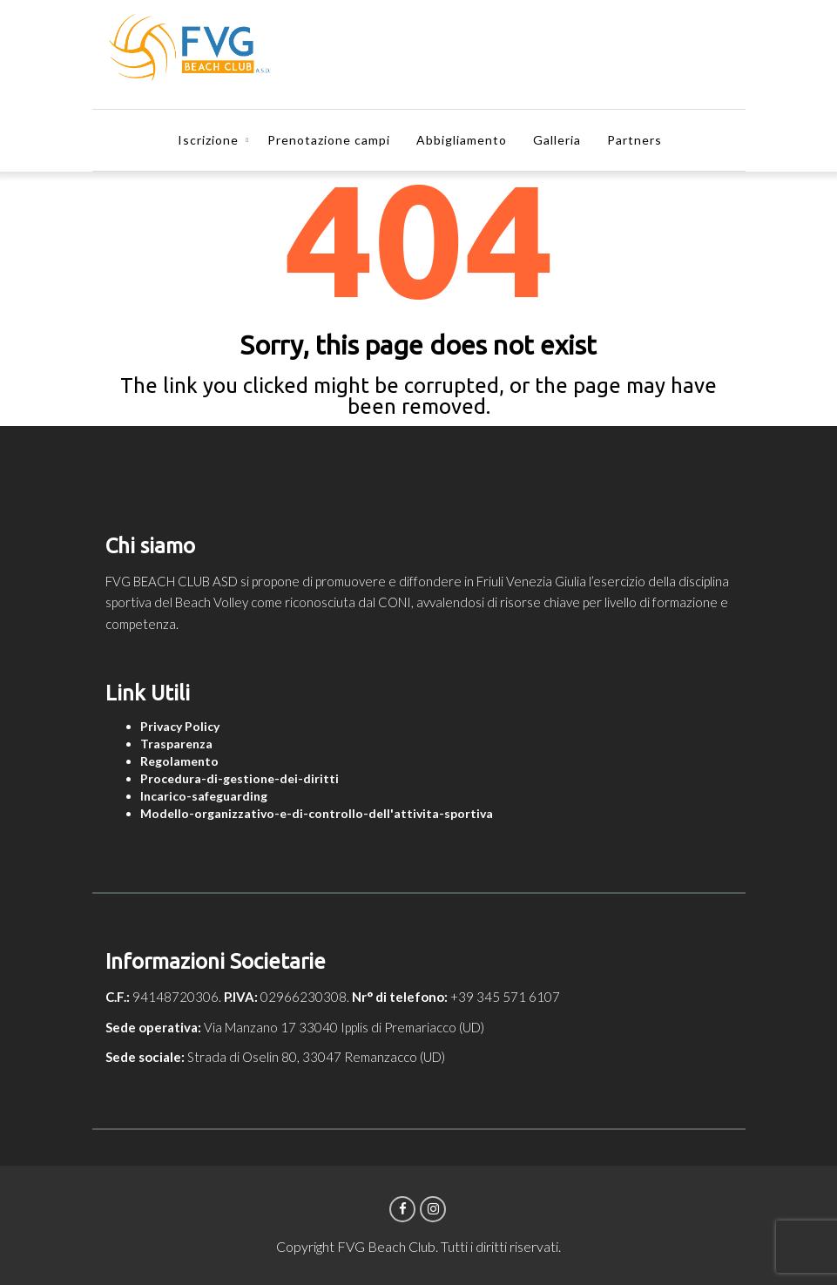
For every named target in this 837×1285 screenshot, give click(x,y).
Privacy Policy (179, 726)
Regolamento (179, 761)
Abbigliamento (461, 139)
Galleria (557, 139)
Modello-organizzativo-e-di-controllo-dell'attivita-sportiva (316, 813)
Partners (634, 139)
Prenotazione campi (328, 139)
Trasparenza (176, 743)
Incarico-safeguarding (203, 795)
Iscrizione (208, 139)
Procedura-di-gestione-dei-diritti (239, 778)
